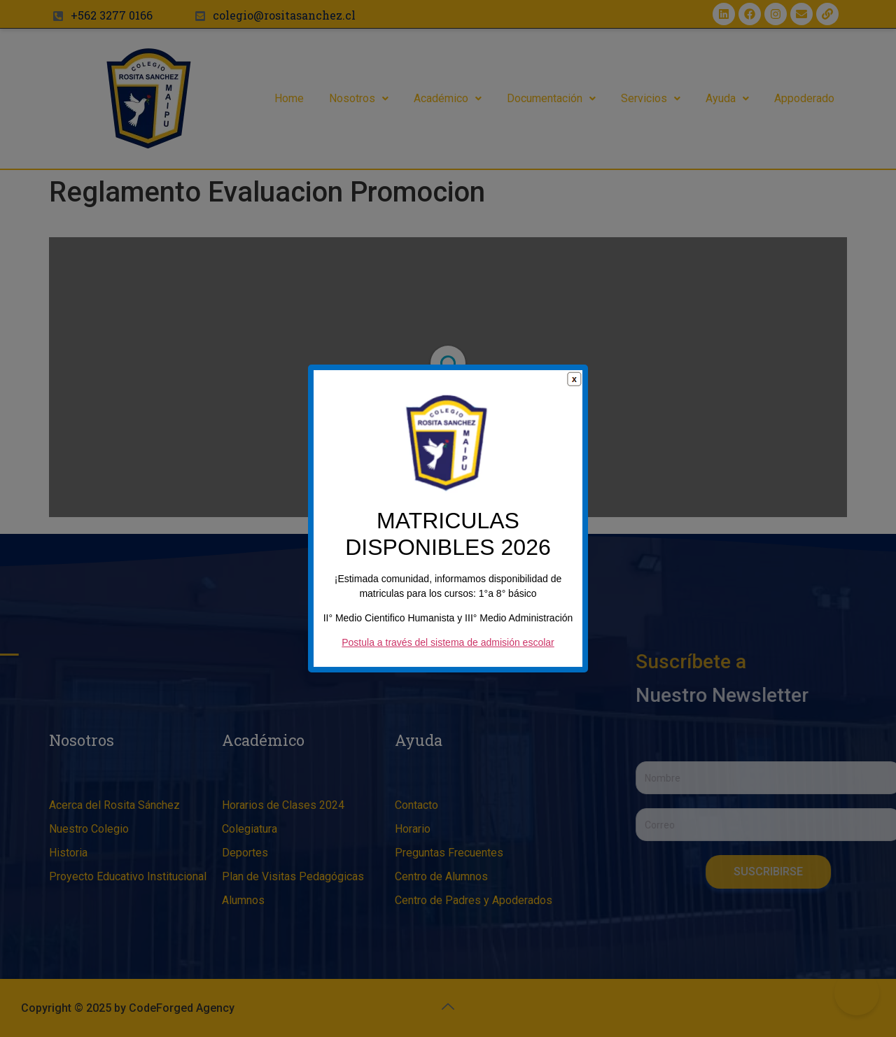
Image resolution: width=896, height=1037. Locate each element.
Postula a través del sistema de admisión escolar (448, 649)
